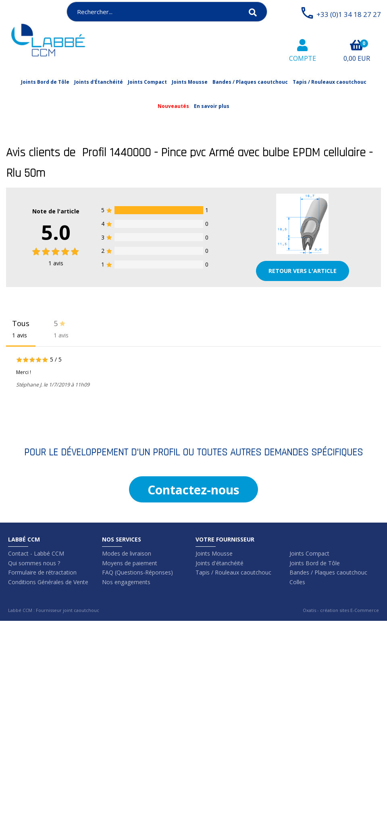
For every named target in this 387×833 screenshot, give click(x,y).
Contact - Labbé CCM (36, 553)
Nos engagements (126, 582)
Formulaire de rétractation (42, 572)
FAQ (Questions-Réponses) (137, 572)
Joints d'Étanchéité (98, 82)
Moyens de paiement (129, 563)
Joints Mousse (190, 82)
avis (55, 263)
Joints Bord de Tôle (45, 82)
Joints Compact (147, 82)
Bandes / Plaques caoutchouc (250, 82)
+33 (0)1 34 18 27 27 (348, 14)
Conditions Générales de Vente (48, 582)
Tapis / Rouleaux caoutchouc (329, 82)
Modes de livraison (126, 553)
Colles (297, 582)
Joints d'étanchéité (219, 563)
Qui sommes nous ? (34, 563)
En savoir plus (211, 106)
